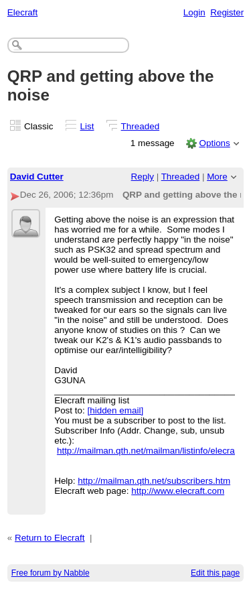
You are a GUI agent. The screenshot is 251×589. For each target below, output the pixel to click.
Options (214, 143)
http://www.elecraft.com (177, 491)
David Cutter (37, 177)
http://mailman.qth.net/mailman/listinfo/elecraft (148, 451)
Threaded (140, 126)
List (87, 126)
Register (227, 12)
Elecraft (22, 12)
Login (194, 12)
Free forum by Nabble (50, 573)
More (217, 177)
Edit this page (215, 573)
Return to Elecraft (50, 538)
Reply (142, 177)
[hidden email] (115, 410)
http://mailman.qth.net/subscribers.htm (154, 481)
